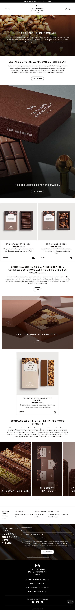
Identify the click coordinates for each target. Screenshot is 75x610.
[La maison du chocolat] (38, 8)
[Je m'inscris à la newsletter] (47, 552)
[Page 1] (36, 499)
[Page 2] (39, 499)
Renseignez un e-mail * (27, 530)
